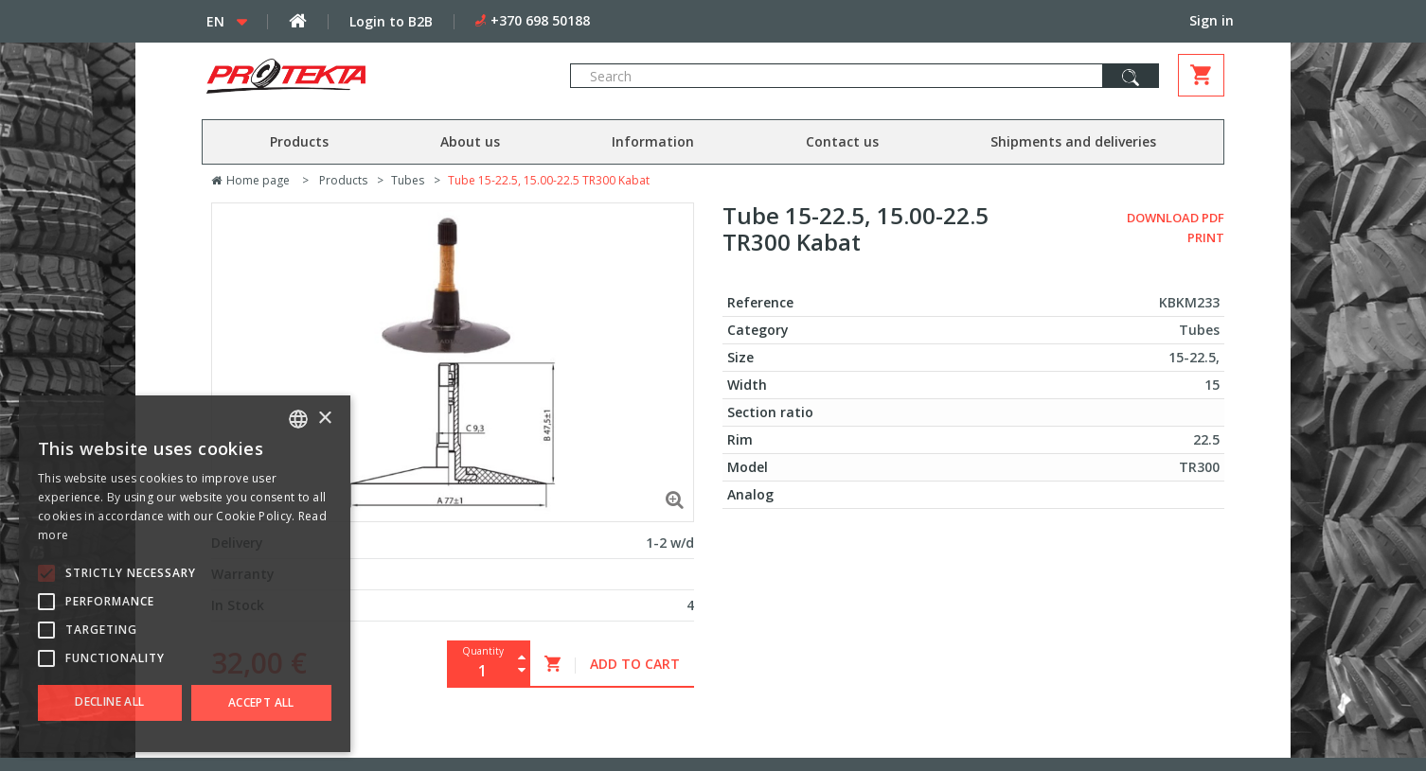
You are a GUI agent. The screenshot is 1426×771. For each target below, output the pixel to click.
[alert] (184, 573)
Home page (250, 180)
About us (470, 141)
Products (299, 141)
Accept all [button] (261, 702)
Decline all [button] (109, 701)
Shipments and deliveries (1073, 141)
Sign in (1211, 20)
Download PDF (1175, 217)
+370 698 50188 (540, 20)
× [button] (324, 419)
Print (1205, 237)
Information (653, 141)
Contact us (842, 141)
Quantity (483, 650)
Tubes (407, 180)
